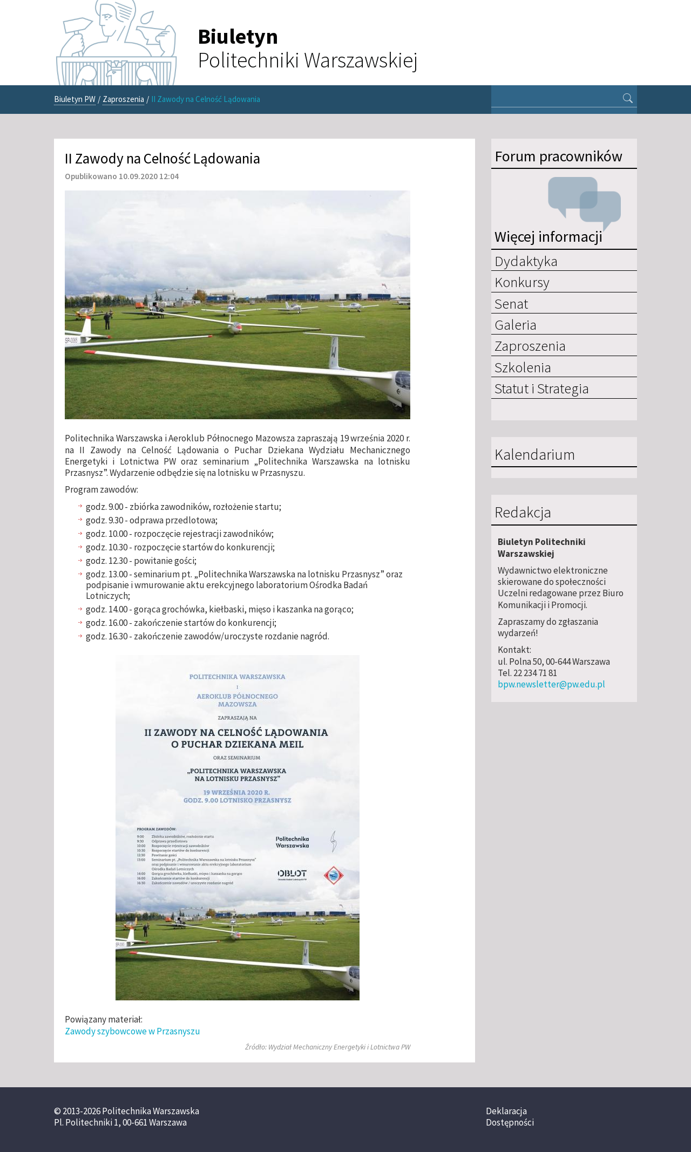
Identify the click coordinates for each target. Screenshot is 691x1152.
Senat (511, 303)
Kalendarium (534, 455)
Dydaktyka (526, 261)
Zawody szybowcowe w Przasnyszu (132, 1031)
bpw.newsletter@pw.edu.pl (551, 684)
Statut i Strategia (541, 388)
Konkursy (522, 282)
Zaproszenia (123, 99)
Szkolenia (522, 367)
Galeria (515, 324)
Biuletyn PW (75, 99)
